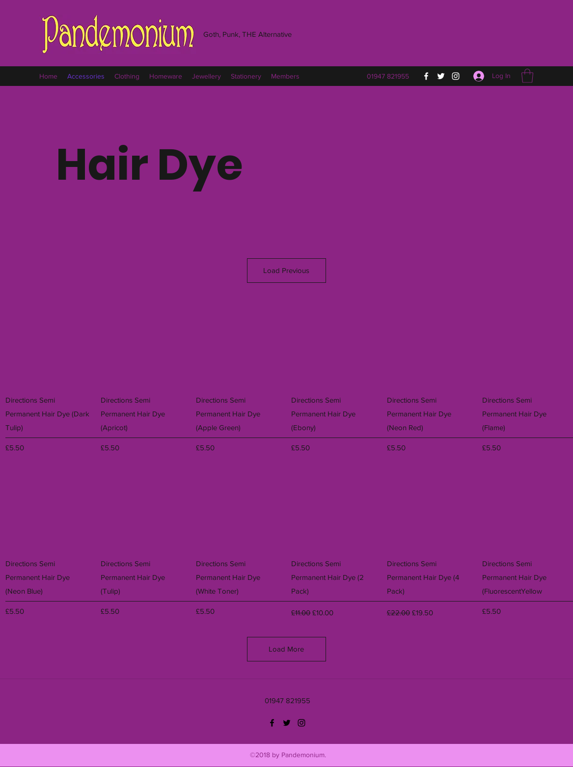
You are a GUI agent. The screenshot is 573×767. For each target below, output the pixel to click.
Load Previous (286, 270)
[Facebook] (426, 76)
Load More (286, 649)
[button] (527, 76)
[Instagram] (456, 76)
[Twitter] (441, 76)
